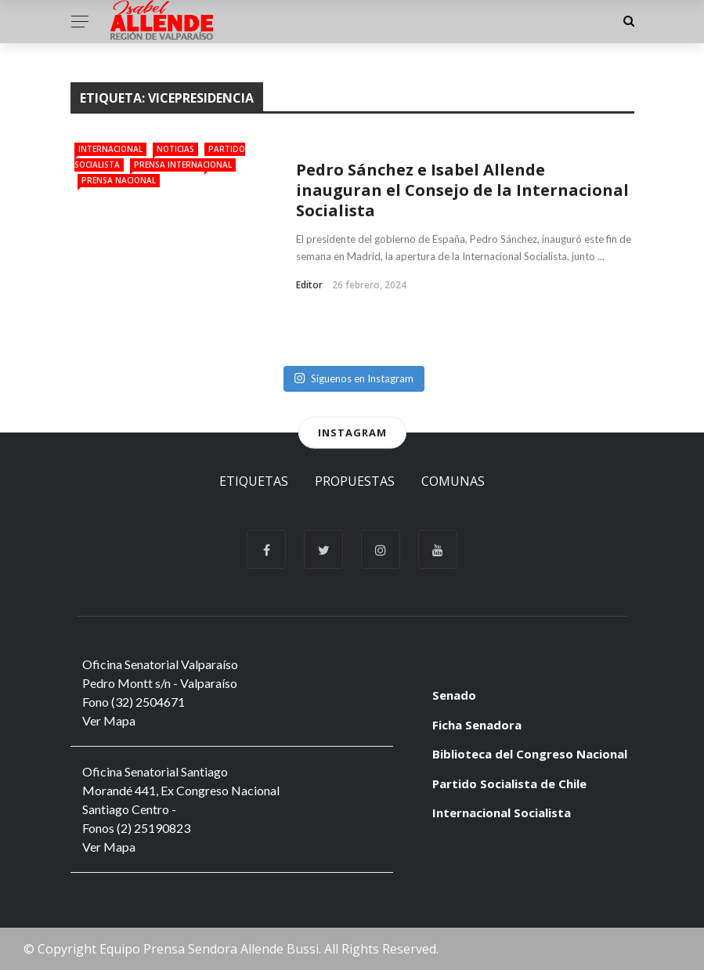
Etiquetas (253, 481)
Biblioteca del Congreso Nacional (529, 754)
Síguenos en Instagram (353, 378)
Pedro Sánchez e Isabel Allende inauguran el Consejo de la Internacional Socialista (462, 190)
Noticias (175, 148)
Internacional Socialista (501, 812)
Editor (309, 284)
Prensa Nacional (118, 180)
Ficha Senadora (477, 725)
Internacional (110, 148)
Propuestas (355, 481)
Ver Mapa (108, 720)
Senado (454, 695)
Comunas (453, 481)
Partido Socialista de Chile (509, 783)
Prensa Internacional (183, 164)
